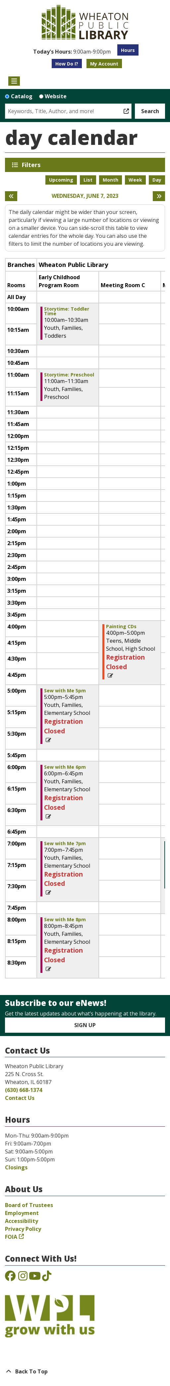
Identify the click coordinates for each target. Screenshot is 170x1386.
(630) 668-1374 (23, 1090)
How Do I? (66, 64)
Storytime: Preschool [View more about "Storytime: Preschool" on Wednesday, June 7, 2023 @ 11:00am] (69, 374)
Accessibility (21, 1221)
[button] (72, 51)
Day (156, 180)
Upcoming (61, 180)
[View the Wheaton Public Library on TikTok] (46, 1277)
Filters (32, 165)
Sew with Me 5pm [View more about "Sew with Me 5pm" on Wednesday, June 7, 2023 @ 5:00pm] (65, 690)
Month (110, 180)
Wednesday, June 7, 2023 (85, 196)
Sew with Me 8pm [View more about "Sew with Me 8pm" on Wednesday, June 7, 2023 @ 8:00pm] (65, 919)
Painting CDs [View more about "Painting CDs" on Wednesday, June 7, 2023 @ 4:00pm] (121, 626)
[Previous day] (11, 196)
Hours (128, 50)
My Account (104, 64)
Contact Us (19, 1098)
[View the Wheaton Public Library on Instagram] (23, 1277)
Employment (22, 1213)
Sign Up (85, 1025)
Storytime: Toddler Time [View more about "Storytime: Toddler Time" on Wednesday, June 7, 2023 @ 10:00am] (66, 311)
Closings (16, 1167)
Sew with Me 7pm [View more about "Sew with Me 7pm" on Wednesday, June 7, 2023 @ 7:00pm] (65, 843)
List (88, 180)
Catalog (21, 96)
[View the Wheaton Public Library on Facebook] (10, 1277)
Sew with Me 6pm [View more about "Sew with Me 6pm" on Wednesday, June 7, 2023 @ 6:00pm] (65, 767)
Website (56, 96)
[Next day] (159, 196)
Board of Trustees (29, 1205)
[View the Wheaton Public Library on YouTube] (35, 1277)
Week (135, 180)
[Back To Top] (85, 1371)
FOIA (11, 1236)
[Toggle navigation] (14, 81)
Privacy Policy (23, 1229)
